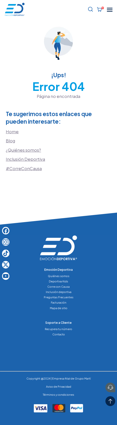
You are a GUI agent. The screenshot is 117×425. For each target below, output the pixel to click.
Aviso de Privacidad (58, 386)
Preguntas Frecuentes (58, 297)
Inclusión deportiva (58, 292)
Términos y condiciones (58, 394)
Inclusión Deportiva (25, 159)
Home (12, 131)
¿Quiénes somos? (23, 150)
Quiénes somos (58, 276)
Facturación (58, 302)
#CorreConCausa (24, 168)
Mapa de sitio (58, 308)
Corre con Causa (58, 286)
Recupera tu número (58, 329)
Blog (10, 140)
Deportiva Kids (58, 281)
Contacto (58, 334)
